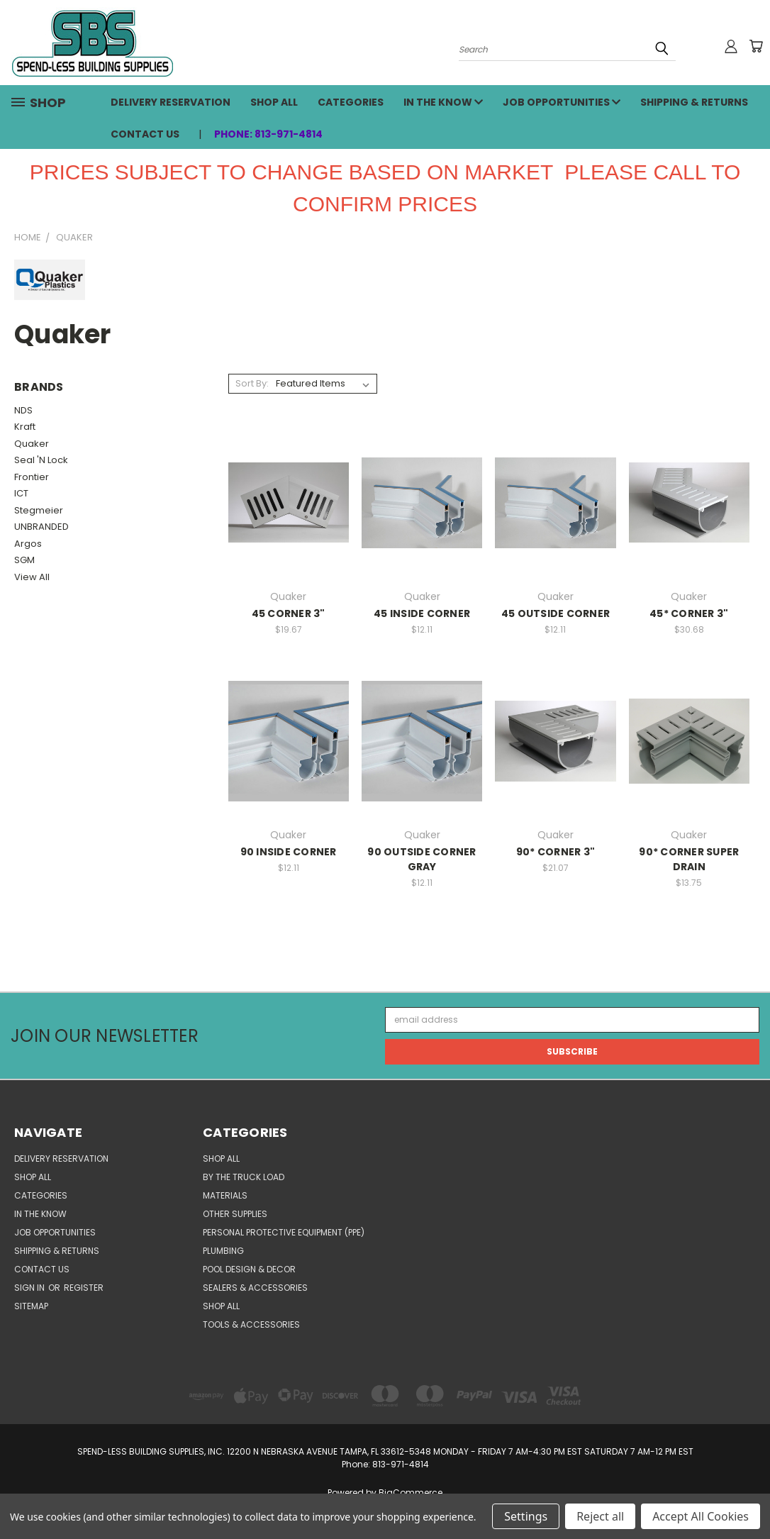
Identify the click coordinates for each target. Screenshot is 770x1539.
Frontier (31, 477)
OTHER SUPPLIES (235, 1214)
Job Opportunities (561, 102)
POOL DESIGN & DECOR (249, 1269)
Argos (28, 543)
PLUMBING (223, 1251)
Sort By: (252, 383)
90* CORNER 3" (555, 852)
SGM (24, 560)
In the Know (443, 102)
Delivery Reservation (170, 102)
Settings (525, 1516)
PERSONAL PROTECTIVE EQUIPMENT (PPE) (283, 1232)
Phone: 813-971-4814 (268, 134)
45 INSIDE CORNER (422, 613)
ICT (21, 493)
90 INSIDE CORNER (288, 852)
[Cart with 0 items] (756, 46)
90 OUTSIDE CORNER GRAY (421, 859)
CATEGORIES (351, 102)
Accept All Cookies (700, 1516)
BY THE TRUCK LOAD (243, 1177)
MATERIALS (225, 1195)
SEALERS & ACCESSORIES (255, 1288)
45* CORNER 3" (688, 613)
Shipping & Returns (694, 102)
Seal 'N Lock (41, 460)
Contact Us (145, 134)
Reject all (600, 1516)
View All (32, 577)
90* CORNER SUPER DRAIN (689, 859)
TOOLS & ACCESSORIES (251, 1324)
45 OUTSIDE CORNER (555, 613)
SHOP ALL (274, 102)
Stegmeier (38, 510)
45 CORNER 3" (288, 613)
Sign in (30, 1288)
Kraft (24, 426)
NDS (23, 410)
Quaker (31, 443)
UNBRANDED (41, 526)
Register (84, 1288)
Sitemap (31, 1306)
